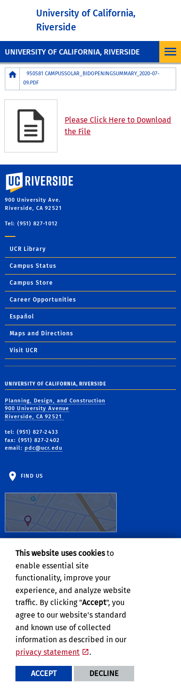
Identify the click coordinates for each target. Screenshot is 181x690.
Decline (104, 673)
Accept (43, 673)
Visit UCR (24, 350)
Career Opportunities (43, 299)
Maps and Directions (41, 333)
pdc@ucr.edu (43, 448)
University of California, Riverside (72, 51)
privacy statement (47, 652)
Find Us (61, 503)
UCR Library (28, 249)
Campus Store (31, 282)
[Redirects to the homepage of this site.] (12, 79)
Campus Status (33, 265)
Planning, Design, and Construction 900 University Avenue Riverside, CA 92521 (55, 409)
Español (22, 316)
